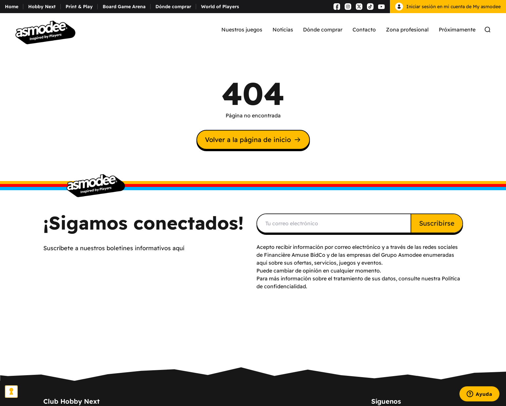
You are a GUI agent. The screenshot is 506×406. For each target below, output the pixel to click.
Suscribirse (437, 223)
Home (11, 7)
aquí (261, 262)
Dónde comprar (173, 7)
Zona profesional (407, 29)
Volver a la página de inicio (253, 139)
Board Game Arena (124, 7)
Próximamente (457, 29)
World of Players (220, 7)
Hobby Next (42, 7)
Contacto (364, 29)
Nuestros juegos (241, 29)
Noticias (283, 29)
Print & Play (79, 7)
